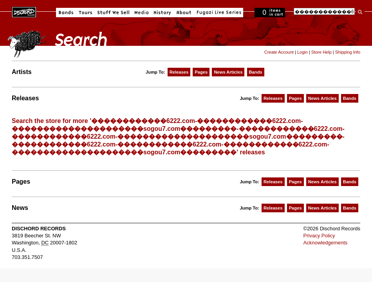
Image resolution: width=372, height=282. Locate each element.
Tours (85, 12)
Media (141, 12)
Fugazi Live (218, 12)
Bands (66, 12)
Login (302, 52)
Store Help (321, 52)
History (162, 12)
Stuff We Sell (113, 12)
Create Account (279, 52)
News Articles (228, 72)
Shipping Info (347, 52)
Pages (201, 72)
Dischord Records (24, 11)
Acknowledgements (325, 243)
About (184, 12)
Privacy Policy (319, 236)
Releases (179, 72)
